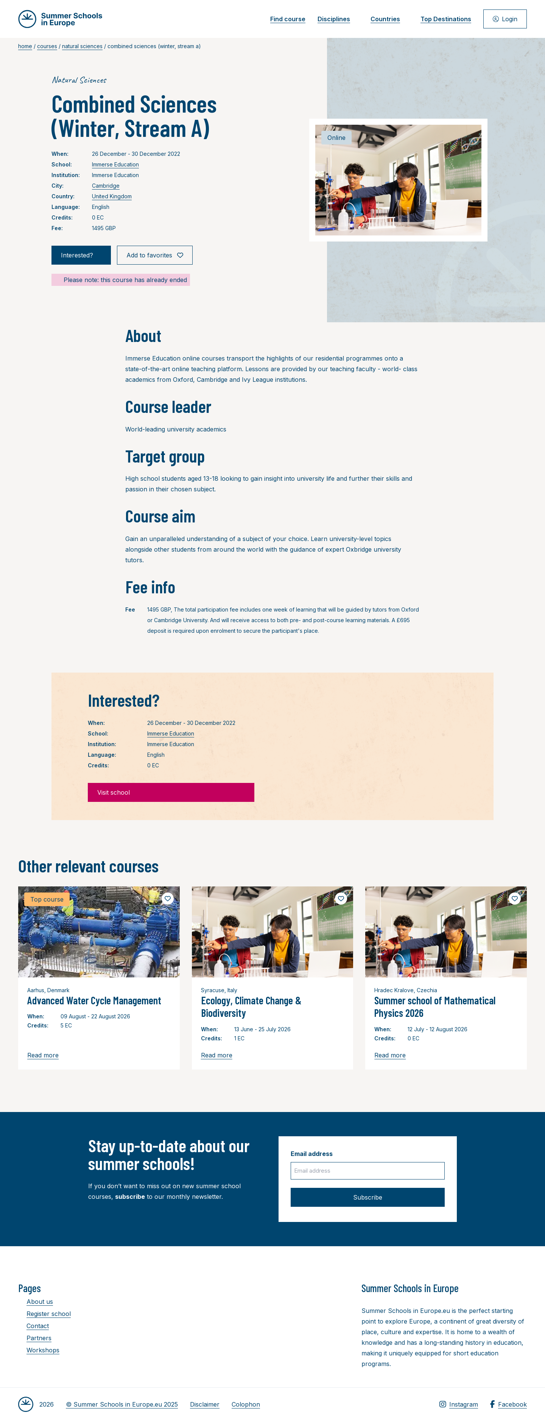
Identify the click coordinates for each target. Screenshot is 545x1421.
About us (35, 1301)
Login (505, 19)
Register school (44, 1313)
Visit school (171, 792)
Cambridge (106, 185)
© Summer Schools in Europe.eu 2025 (122, 1404)
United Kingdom (112, 196)
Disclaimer (205, 1404)
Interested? (81, 255)
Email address (312, 1154)
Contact (33, 1326)
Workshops (38, 1350)
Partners (34, 1338)
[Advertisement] (265, 1323)
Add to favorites (154, 255)
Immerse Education (115, 164)
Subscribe (367, 1197)
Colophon (246, 1404)
